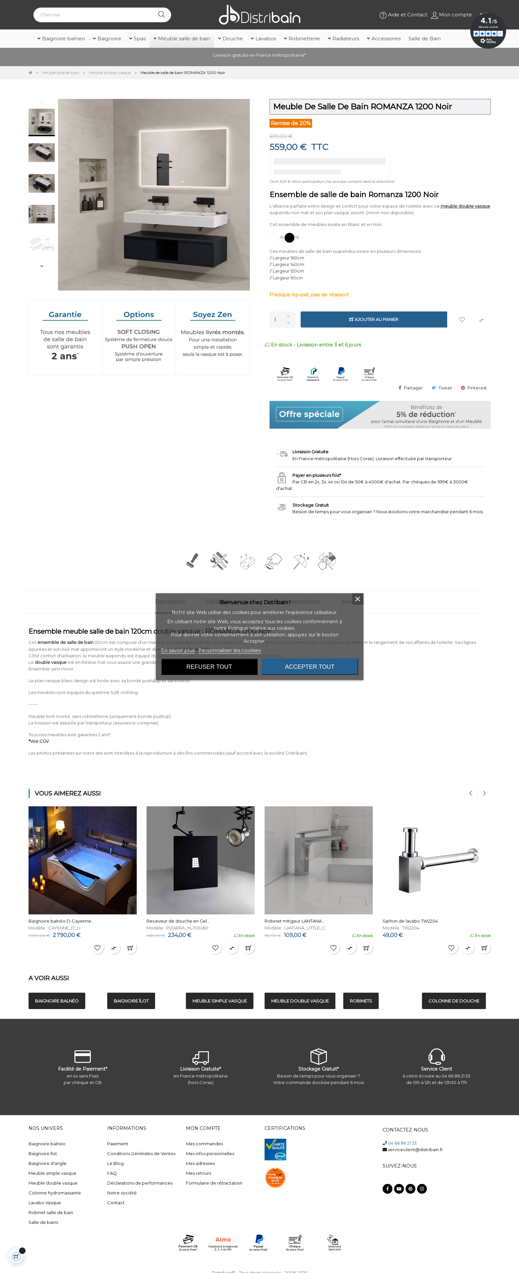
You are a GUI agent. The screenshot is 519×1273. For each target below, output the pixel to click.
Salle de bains (43, 1222)
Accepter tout (309, 666)
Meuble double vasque (53, 1183)
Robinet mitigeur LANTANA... (295, 921)
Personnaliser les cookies (229, 650)
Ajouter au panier (373, 319)
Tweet (445, 387)
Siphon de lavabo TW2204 (410, 921)
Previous (42, 102)
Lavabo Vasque (45, 1202)
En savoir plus (178, 650)
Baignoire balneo (47, 1143)
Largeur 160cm (288, 257)
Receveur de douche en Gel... (178, 921)
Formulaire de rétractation (214, 1183)
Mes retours (198, 1173)
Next (42, 265)
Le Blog (115, 1163)
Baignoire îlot (43, 1153)
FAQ (112, 1173)
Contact (116, 1202)
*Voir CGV (39, 741)
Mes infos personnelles (210, 1153)
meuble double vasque (465, 206)
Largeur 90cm (288, 277)
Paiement (117, 1143)
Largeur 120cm (288, 270)
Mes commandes (204, 1143)
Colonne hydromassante (55, 1192)
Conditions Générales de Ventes (141, 1153)
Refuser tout (209, 666)
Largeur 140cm (288, 264)
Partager (413, 387)
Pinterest (477, 387)
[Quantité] (282, 319)
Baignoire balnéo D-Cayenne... (61, 921)
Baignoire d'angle (48, 1163)
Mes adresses (200, 1163)
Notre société (122, 1192)
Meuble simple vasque (52, 1173)
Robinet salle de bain (51, 1212)
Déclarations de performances (139, 1183)
